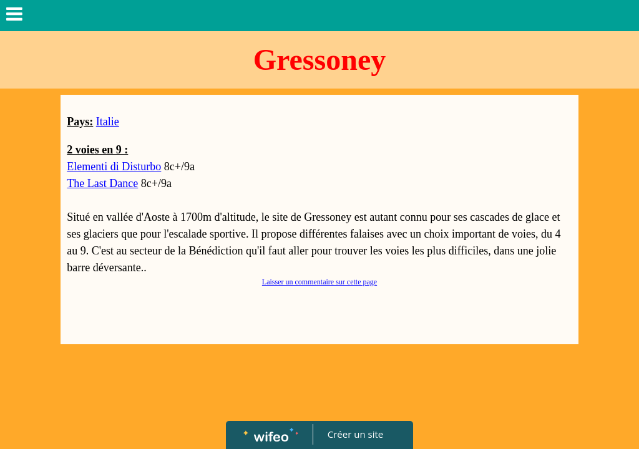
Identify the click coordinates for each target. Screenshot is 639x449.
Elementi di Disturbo (114, 166)
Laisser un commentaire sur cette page (319, 282)
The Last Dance (102, 183)
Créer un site (355, 434)
